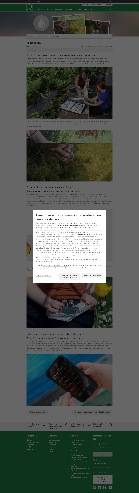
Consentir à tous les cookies (92, 275)
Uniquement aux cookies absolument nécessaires (69, 276)
